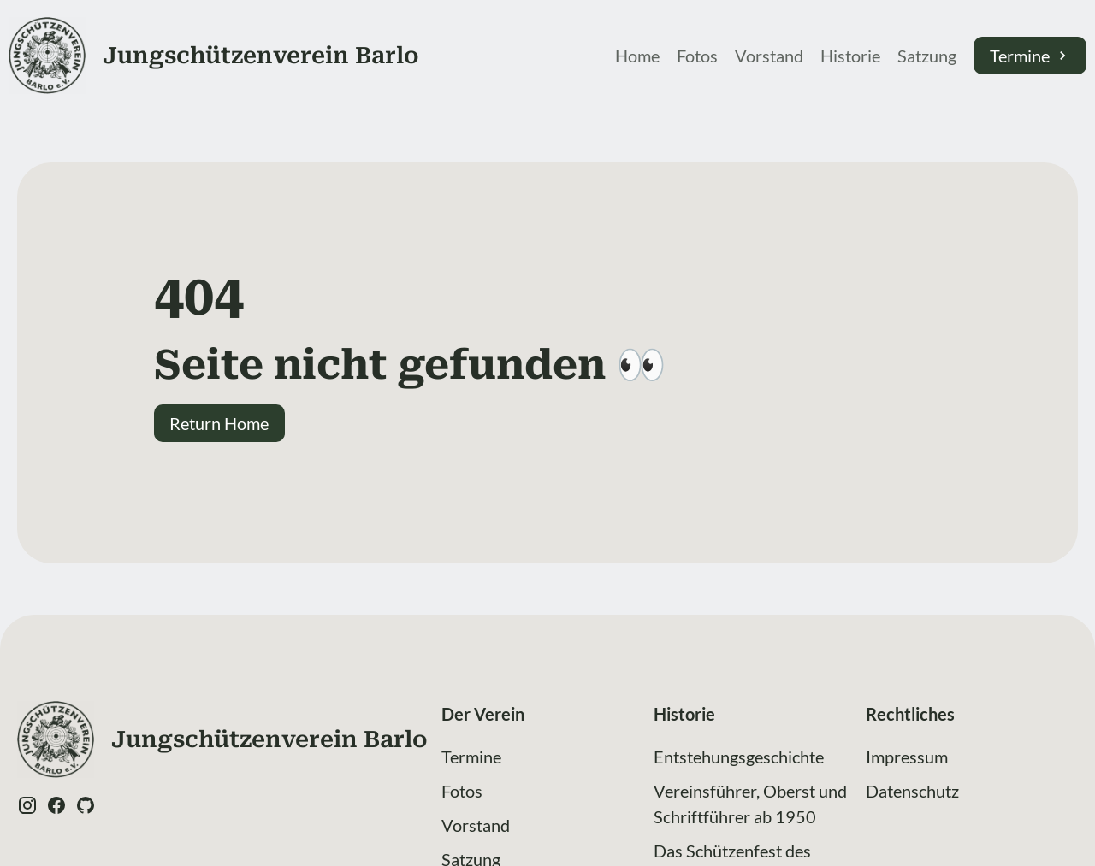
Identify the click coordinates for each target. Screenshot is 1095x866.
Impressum (907, 756)
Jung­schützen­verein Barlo (261, 55)
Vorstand (769, 55)
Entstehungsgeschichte (739, 756)
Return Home (219, 423)
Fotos (697, 55)
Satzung (926, 55)
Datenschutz (912, 791)
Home (637, 55)
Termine (1030, 55)
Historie (850, 55)
